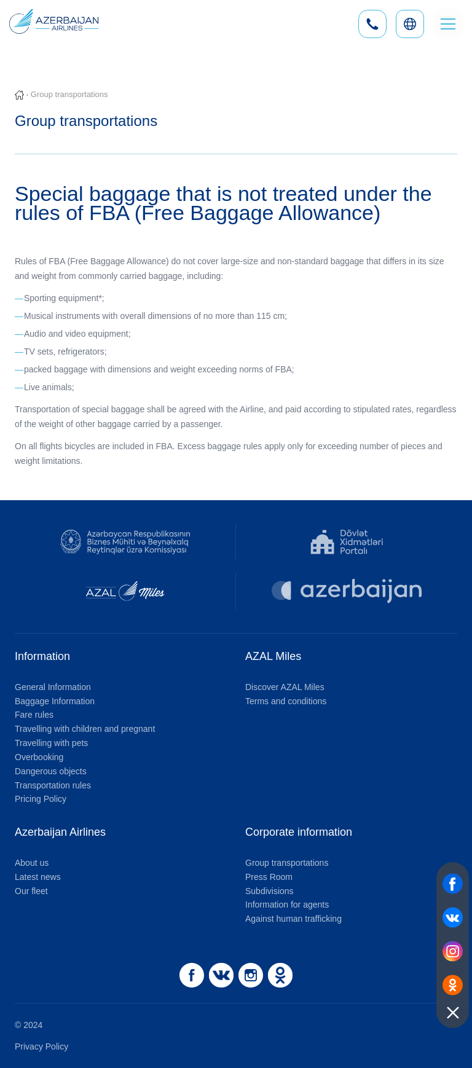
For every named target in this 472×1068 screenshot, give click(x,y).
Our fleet (31, 891)
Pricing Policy (40, 799)
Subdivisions (269, 891)
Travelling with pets (51, 743)
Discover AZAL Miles (284, 687)
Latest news (38, 877)
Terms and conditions (285, 701)
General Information (53, 687)
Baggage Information (55, 701)
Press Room (269, 877)
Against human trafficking (293, 919)
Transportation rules (53, 785)
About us (32, 863)
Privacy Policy (41, 1046)
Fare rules (34, 715)
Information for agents (287, 904)
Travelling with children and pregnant (85, 729)
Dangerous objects (51, 771)
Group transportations (286, 863)
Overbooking (39, 757)
